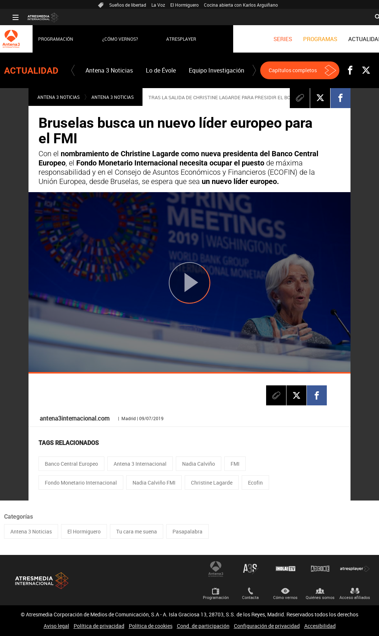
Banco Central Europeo (71, 463)
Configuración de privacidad (267, 625)
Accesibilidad (320, 625)
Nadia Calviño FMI (154, 482)
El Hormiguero (184, 5)
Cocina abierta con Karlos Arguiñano (241, 5)
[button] (73, 70)
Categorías (18, 516)
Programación (47, 39)
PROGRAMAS (312, 39)
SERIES (274, 39)
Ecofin (255, 482)
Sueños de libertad (127, 5)
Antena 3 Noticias (109, 70)
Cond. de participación (203, 625)
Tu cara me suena (136, 531)
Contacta (250, 597)
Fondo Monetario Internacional (81, 482)
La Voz (158, 5)
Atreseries (250, 569)
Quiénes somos (320, 597)
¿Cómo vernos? (112, 39)
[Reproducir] (189, 282)
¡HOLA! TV (285, 569)
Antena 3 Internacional (140, 463)
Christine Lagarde (211, 482)
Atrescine (320, 569)
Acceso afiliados (354, 597)
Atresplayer (173, 39)
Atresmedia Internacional (41, 581)
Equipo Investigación (216, 70)
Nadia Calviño (198, 463)
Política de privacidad (99, 625)
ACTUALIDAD (356, 39)
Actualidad (31, 71)
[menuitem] (274, 39)
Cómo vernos (285, 597)
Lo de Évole (161, 70)
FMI (235, 463)
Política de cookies (150, 625)
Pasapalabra (187, 531)
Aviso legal (56, 625)
